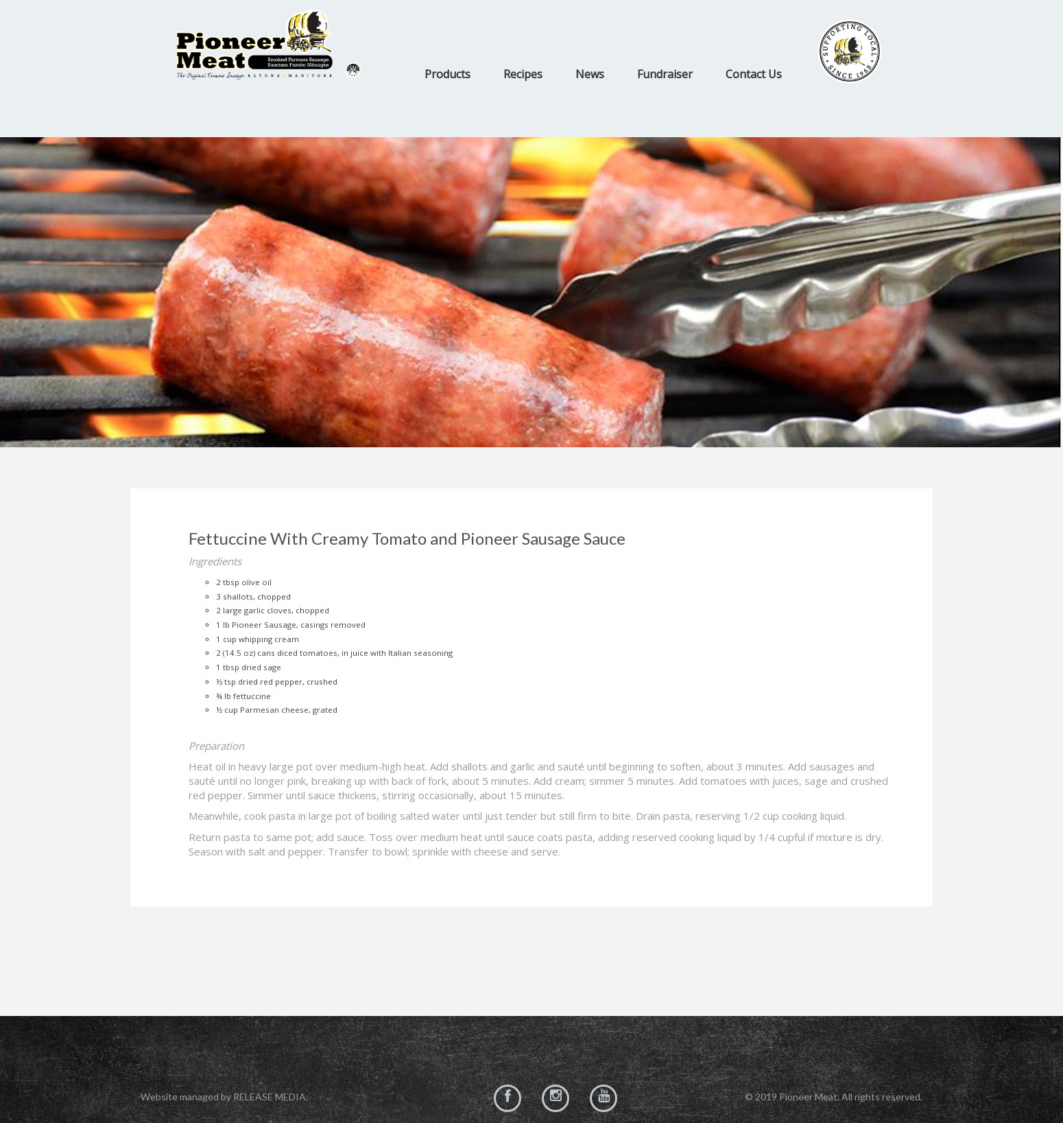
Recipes (522, 74)
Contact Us (754, 74)
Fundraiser (665, 74)
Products (447, 74)
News (589, 74)
